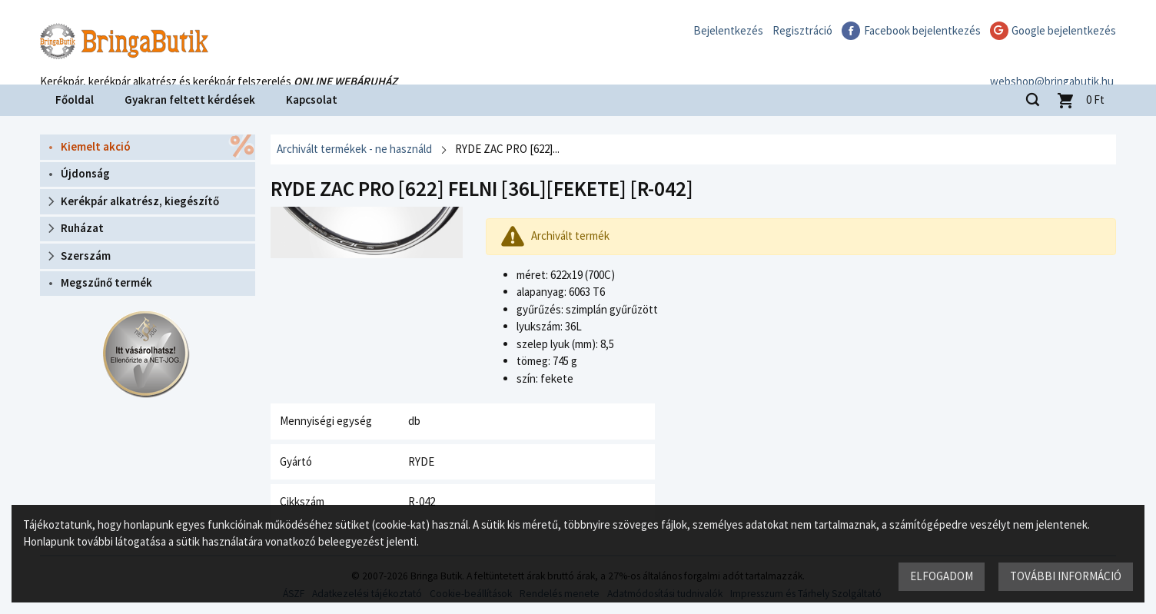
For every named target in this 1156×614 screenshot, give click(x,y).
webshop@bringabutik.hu (1054, 64)
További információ (1065, 576)
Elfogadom (941, 576)
